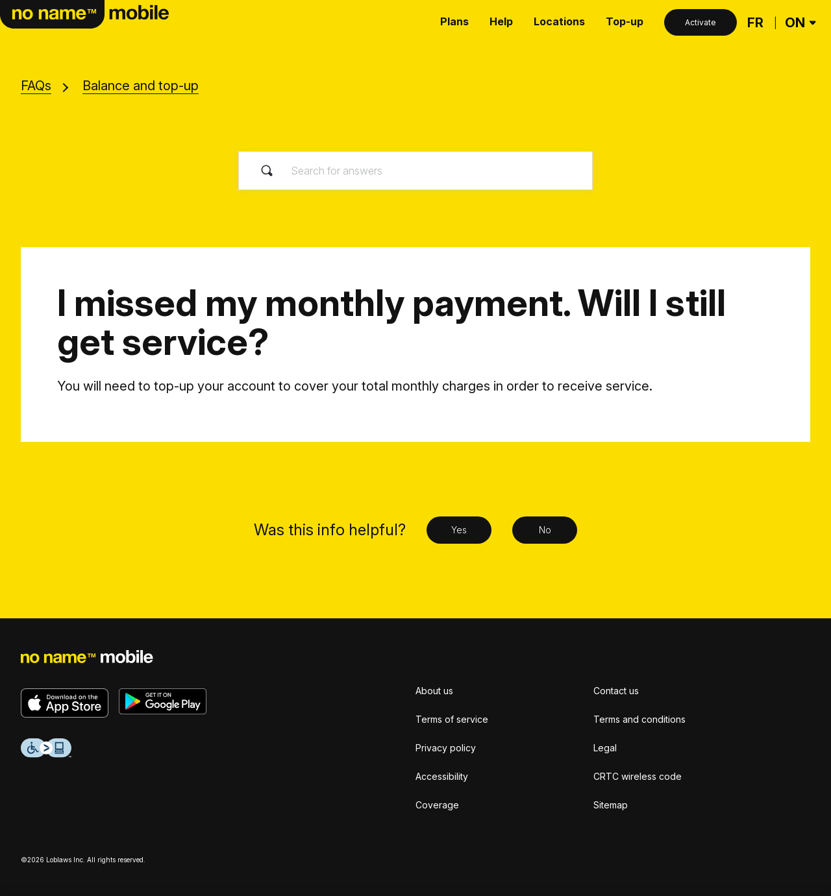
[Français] (755, 23)
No (545, 529)
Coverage (437, 804)
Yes (459, 529)
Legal (605, 747)
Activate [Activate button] (700, 22)
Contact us (616, 690)
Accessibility (442, 776)
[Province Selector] (799, 23)
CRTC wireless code (637, 776)
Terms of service (452, 719)
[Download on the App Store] (64, 703)
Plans (454, 21)
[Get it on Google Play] (162, 701)
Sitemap (610, 804)
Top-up (624, 21)
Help (501, 21)
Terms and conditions (639, 719)
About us (434, 690)
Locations (559, 21)
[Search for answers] (415, 170)
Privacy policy (446, 747)
